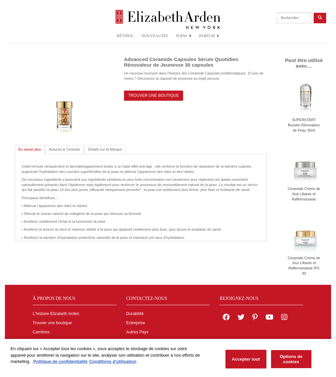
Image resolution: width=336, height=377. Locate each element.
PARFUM (209, 35)
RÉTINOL (125, 35)
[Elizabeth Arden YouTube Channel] (269, 318)
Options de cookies (291, 361)
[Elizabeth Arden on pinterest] (255, 318)
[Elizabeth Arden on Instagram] (284, 318)
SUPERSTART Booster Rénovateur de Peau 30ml (304, 125)
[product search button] (320, 18)
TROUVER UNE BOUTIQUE (153, 95)
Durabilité (135, 313)
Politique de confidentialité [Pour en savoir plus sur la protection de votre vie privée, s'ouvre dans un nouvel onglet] (60, 363)
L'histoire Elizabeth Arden (56, 313)
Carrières (41, 332)
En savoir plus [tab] (29, 149)
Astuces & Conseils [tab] (64, 149)
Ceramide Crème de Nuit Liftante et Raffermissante (304, 194)
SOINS (183, 35)
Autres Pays (137, 332)
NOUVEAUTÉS (154, 35)
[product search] (294, 17)
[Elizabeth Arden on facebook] (226, 318)
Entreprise (135, 323)
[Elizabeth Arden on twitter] (241, 318)
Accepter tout (246, 360)
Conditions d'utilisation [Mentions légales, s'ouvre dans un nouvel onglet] (112, 363)
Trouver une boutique (52, 323)
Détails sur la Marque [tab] (105, 149)
